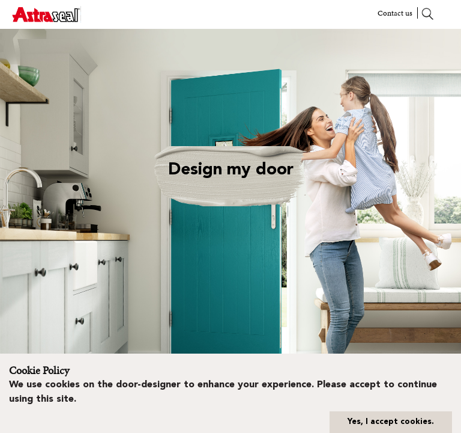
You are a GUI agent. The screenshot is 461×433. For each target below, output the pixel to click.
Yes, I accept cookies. (391, 422)
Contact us (395, 13)
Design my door (231, 170)
